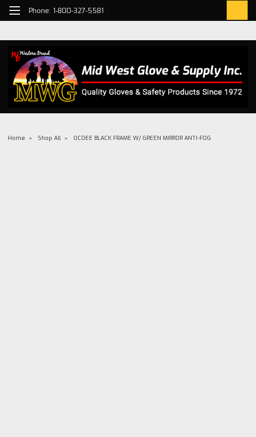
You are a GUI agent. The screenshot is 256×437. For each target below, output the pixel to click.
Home (16, 138)
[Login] (211, 12)
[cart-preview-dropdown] (234, 10)
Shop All (49, 138)
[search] (188, 12)
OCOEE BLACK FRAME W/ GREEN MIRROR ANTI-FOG (142, 138)
